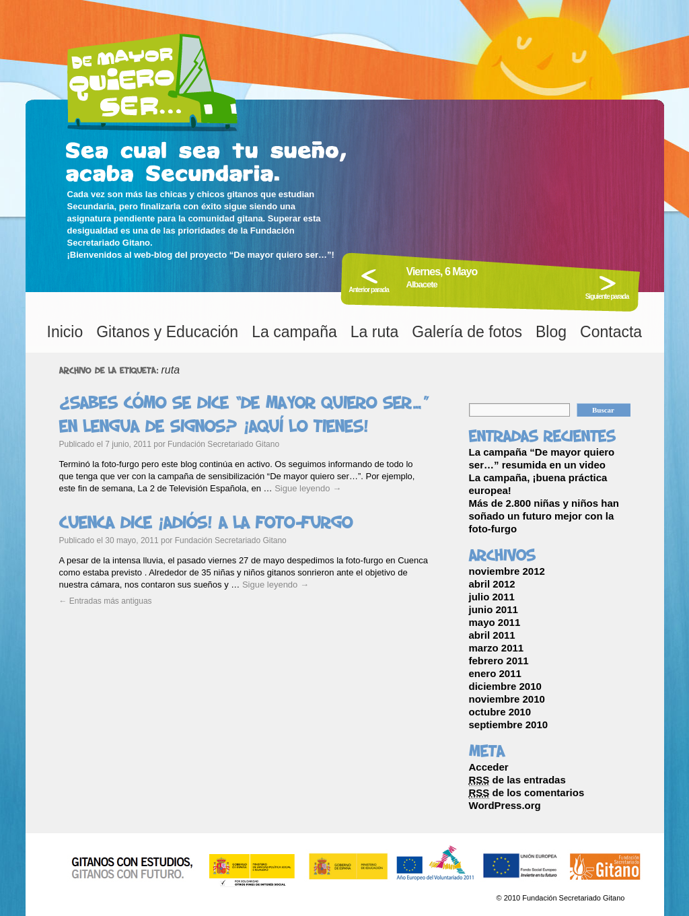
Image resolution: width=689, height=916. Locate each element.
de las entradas (517, 780)
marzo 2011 (496, 648)
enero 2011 (495, 673)
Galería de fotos (467, 332)
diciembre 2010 (505, 686)
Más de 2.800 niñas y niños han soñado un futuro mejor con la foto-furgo (544, 515)
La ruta (375, 332)
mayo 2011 (495, 622)
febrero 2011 (499, 660)
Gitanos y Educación (167, 332)
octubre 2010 (500, 711)
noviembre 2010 (507, 699)
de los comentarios (527, 793)
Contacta (611, 332)
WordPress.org (505, 805)
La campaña (294, 332)
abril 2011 (492, 635)
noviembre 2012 (507, 571)
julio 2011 (492, 596)
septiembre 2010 (508, 724)
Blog (551, 332)
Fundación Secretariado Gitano (223, 444)
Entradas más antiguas (105, 601)
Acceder (489, 767)
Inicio (65, 332)
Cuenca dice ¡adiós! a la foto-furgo (206, 523)
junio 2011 (493, 609)
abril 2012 (492, 584)
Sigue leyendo (308, 488)
